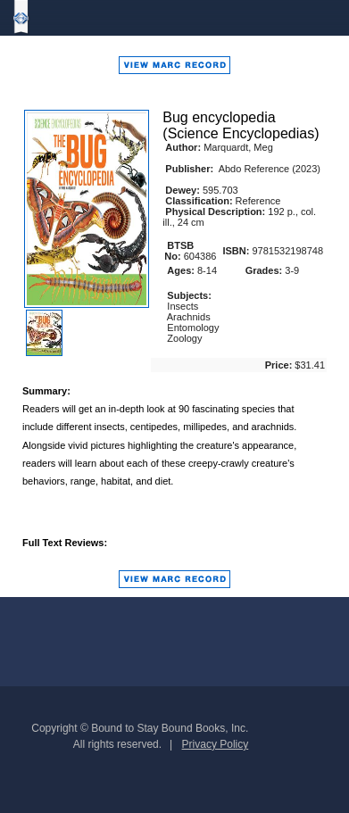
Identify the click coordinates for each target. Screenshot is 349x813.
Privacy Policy (215, 744)
